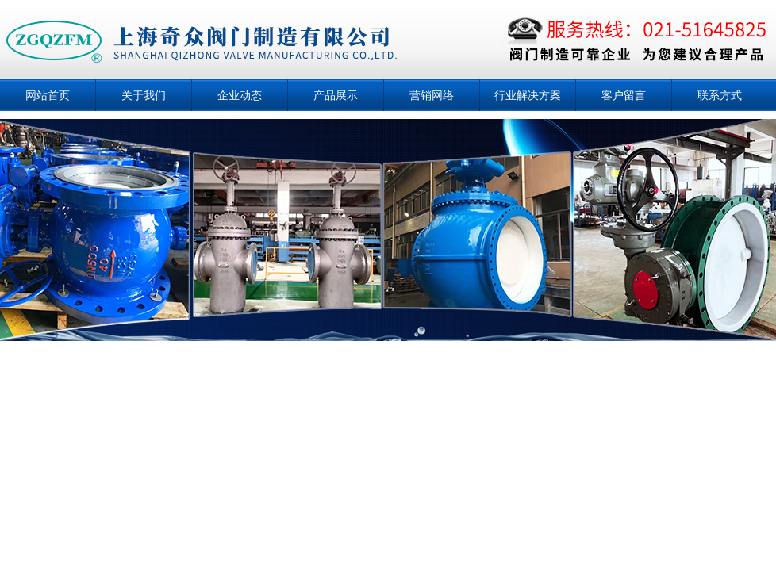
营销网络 (431, 95)
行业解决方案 (527, 95)
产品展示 (335, 95)
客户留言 (623, 95)
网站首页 (47, 95)
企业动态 (239, 95)
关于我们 (143, 95)
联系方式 (719, 95)
